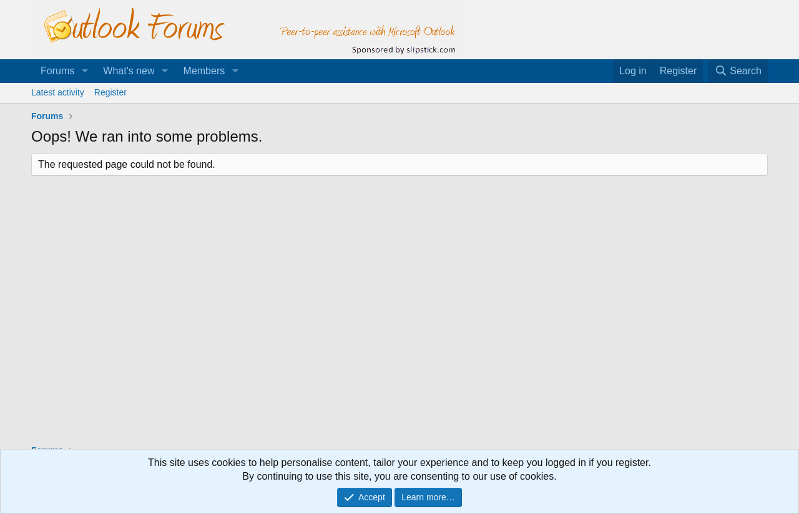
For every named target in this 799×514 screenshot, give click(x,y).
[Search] (738, 71)
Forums (57, 70)
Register (110, 92)
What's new (128, 70)
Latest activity (57, 92)
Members (204, 70)
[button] (85, 71)
